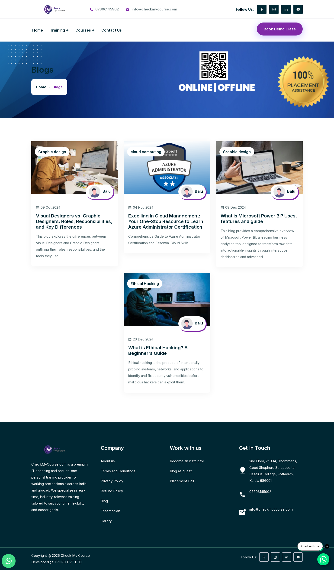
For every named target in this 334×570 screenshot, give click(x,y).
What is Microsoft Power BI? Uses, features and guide (259, 218)
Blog (104, 501)
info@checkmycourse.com (154, 9)
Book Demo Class (280, 29)
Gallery (106, 521)
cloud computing (146, 151)
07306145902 (107, 9)
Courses (83, 30)
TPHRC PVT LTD (68, 562)
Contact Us (111, 30)
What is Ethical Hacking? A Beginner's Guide (158, 350)
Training (57, 30)
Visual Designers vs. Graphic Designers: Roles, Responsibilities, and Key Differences (74, 221)
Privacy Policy (112, 481)
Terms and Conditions (118, 471)
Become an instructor (187, 461)
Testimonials (111, 511)
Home (37, 30)
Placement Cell (182, 481)
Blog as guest (181, 471)
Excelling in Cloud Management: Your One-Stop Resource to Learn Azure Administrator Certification (165, 221)
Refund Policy (112, 491)
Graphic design (52, 151)
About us (108, 461)
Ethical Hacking (145, 283)
